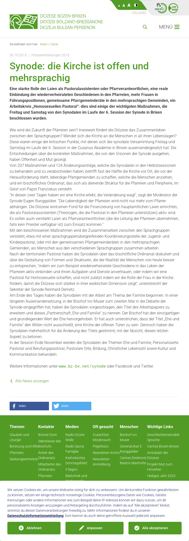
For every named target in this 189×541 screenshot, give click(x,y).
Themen (17, 426)
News (43, 44)
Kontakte (46, 426)
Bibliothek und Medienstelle (76, 478)
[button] (29, 406)
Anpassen (94, 528)
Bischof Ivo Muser (128, 437)
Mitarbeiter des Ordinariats (49, 466)
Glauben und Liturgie (19, 437)
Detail (54, 44)
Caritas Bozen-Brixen (163, 446)
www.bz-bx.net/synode (82, 366)
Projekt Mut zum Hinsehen (159, 466)
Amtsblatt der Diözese (157, 455)
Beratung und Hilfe (24, 446)
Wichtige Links (160, 426)
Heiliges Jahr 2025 (161, 476)
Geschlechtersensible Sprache (163, 437)
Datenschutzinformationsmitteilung (35, 516)
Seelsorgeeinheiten (24, 459)
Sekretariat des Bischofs (49, 443)
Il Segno (71, 469)
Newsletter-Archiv (106, 453)
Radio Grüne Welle (74, 437)
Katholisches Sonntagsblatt (76, 460)
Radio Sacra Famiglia (74, 448)
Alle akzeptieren (155, 528)
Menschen (129, 426)
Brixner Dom (47, 435)
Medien (72, 426)
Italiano (139, 13)
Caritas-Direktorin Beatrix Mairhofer (133, 460)
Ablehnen (34, 528)
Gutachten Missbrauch (102, 437)
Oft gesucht (103, 426)
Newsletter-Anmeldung (101, 461)
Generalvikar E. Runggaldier (131, 448)
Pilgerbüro (101, 446)
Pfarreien (17, 453)
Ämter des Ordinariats (46, 455)
